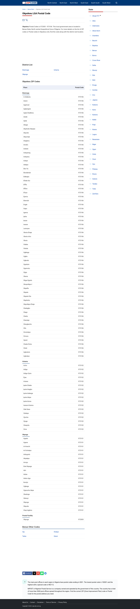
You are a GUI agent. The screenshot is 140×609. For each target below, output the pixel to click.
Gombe (94, 90)
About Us (25, 602)
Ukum (56, 536)
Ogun (94, 149)
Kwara (94, 129)
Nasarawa (95, 139)
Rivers (94, 174)
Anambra (95, 36)
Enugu (94, 85)
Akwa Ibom (96, 31)
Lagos (94, 134)
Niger (94, 144)
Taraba (94, 184)
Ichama (56, 70)
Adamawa (95, 26)
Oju (23, 532)
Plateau (95, 169)
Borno (94, 55)
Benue (94, 50)
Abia (93, 21)
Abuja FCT (95, 16)
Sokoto (94, 179)
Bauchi (94, 41)
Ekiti (93, 80)
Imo (93, 95)
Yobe (94, 189)
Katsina (95, 115)
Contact (32, 602)
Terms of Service (51, 602)
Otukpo (56, 532)
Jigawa (94, 100)
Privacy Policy (62, 602)
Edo (93, 75)
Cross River (96, 60)
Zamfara (95, 194)
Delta (94, 65)
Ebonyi (94, 70)
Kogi (93, 125)
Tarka (24, 536)
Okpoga (25, 74)
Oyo (93, 164)
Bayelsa (95, 45)
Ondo (94, 154)
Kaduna (95, 105)
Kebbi (94, 120)
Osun (94, 159)
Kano (94, 110)
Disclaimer (40, 602)
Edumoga (25, 70)
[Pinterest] (38, 573)
